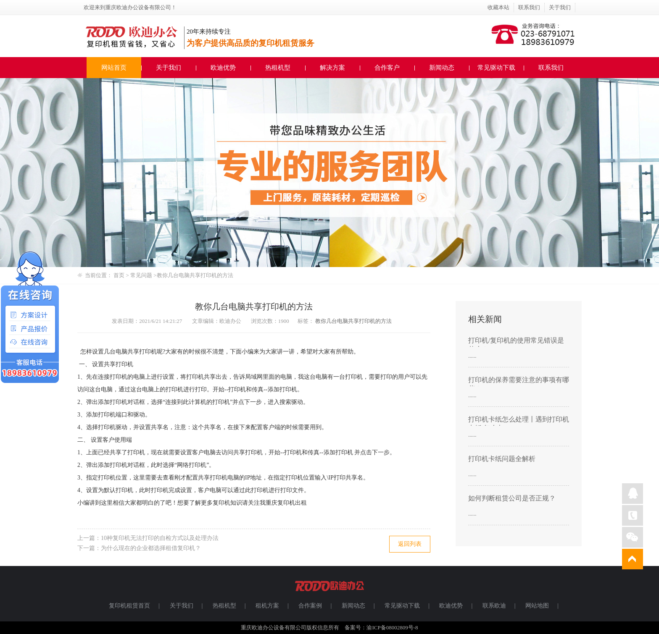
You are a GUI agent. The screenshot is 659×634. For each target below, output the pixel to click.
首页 (118, 275)
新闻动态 (441, 67)
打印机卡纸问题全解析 (501, 458)
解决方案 (332, 67)
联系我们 (529, 7)
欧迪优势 (223, 67)
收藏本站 (498, 7)
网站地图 (537, 606)
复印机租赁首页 (129, 606)
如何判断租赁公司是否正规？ (512, 498)
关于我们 (560, 7)
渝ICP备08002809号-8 (392, 627)
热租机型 (277, 67)
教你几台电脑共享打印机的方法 (195, 275)
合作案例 (310, 606)
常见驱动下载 (496, 67)
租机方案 (267, 606)
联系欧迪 (494, 606)
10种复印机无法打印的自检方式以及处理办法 (160, 538)
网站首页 (114, 67)
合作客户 (387, 67)
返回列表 (410, 544)
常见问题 (141, 275)
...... (472, 356)
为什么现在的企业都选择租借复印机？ (151, 548)
